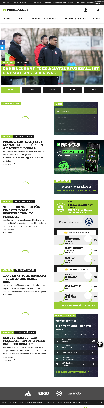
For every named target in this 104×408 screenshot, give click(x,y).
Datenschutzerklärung (19, 402)
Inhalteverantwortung (64, 402)
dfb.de (16, 2)
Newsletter (90, 2)
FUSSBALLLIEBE (26, 2)
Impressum (5, 402)
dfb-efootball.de (39, 2)
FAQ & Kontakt (80, 2)
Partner (70, 2)
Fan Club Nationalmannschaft (56, 2)
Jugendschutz (49, 402)
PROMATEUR (7, 2)
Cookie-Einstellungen (80, 402)
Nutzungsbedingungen (35, 402)
